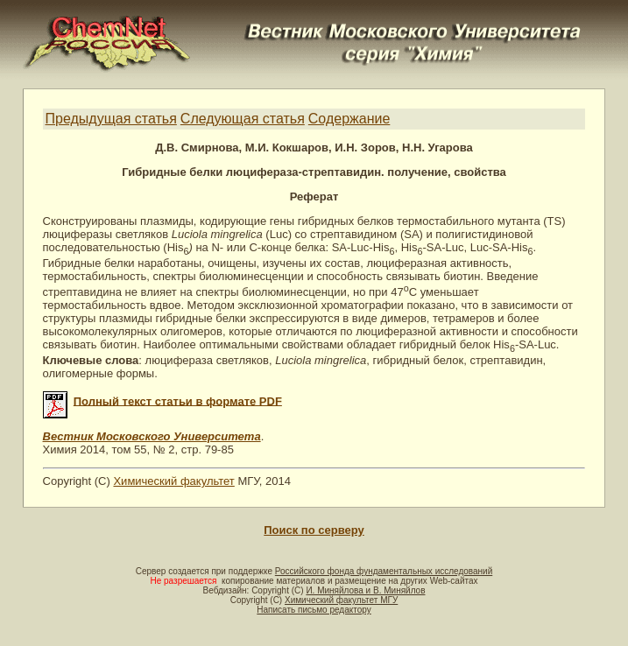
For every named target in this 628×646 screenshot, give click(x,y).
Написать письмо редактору (313, 609)
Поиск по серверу (313, 530)
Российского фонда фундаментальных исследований (383, 571)
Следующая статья (242, 118)
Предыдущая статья (111, 118)
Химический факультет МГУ (341, 600)
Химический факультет (173, 481)
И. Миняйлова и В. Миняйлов (365, 590)
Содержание (349, 118)
